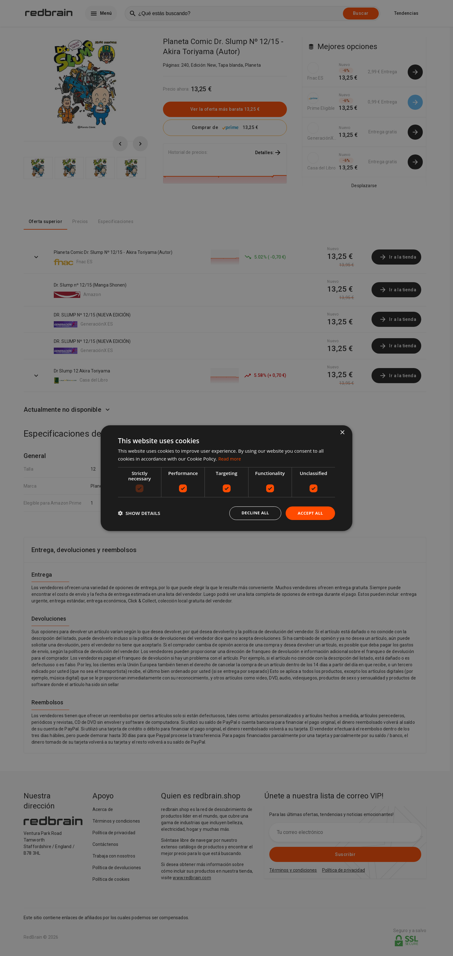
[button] (139, 513)
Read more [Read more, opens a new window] (230, 458)
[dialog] (226, 478)
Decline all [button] (252, 513)
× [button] (342, 432)
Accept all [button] (309, 513)
